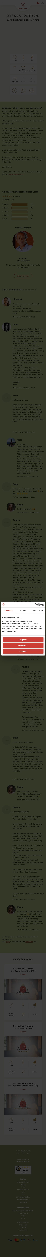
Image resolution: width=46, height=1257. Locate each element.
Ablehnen (22, 651)
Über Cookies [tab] (38, 610)
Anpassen (23, 645)
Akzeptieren (23, 639)
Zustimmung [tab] (8, 610)
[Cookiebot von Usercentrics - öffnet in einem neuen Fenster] (34, 604)
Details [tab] (23, 610)
